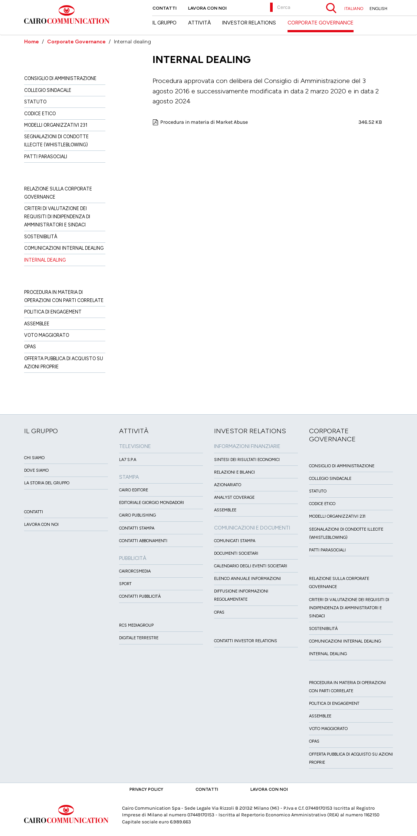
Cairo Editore (133, 490)
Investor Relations (249, 23)
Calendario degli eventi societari (250, 566)
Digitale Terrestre (138, 638)
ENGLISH (378, 8)
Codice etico (40, 113)
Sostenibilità (40, 236)
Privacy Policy (146, 789)
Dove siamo (36, 470)
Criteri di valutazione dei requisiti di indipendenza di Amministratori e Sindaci (57, 217)
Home (31, 42)
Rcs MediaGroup (136, 625)
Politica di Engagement (53, 312)
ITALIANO (353, 8)
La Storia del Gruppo (46, 483)
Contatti (164, 8)
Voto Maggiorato (46, 335)
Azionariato (227, 484)
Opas (30, 346)
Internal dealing (45, 260)
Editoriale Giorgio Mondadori (151, 502)
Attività (199, 23)
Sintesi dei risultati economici (247, 459)
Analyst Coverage (234, 497)
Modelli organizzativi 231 (55, 125)
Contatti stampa (136, 528)
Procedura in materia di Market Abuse (204, 122)
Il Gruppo (164, 23)
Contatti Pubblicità (140, 596)
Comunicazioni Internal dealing (64, 248)
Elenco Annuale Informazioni (247, 578)
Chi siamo (34, 457)
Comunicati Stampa (234, 540)
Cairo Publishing (137, 515)
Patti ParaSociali (45, 156)
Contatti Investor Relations (245, 640)
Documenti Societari (236, 553)
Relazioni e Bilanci (234, 472)
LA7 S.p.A (127, 459)
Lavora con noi (207, 8)
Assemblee (36, 323)
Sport (125, 583)
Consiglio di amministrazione (60, 78)
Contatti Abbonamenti (143, 540)
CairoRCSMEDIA (135, 571)
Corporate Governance (76, 42)
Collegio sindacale (47, 90)
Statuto (35, 101)
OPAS (219, 612)
